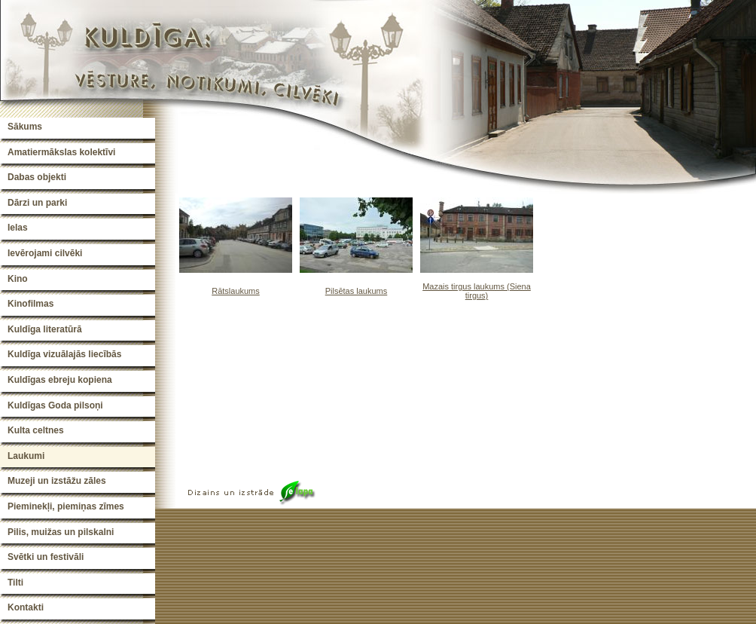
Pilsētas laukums (356, 290)
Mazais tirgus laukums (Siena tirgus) (476, 291)
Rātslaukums (236, 290)
